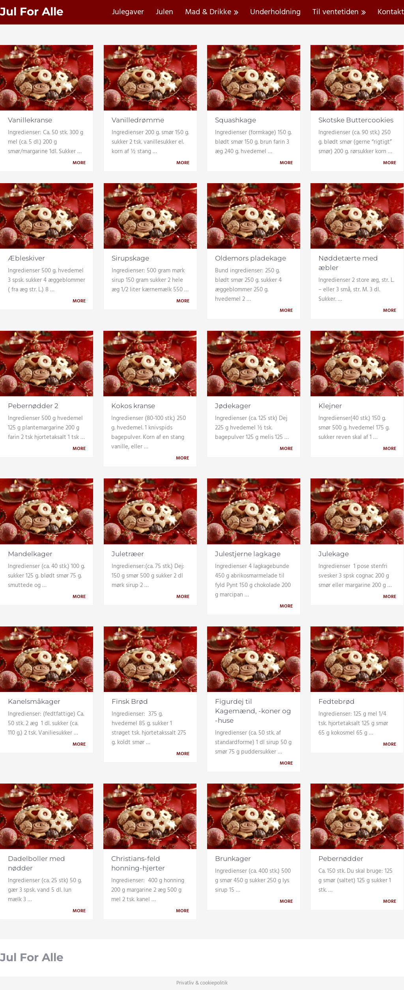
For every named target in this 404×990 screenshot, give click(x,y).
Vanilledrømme (138, 120)
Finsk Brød (130, 701)
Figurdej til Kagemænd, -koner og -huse (253, 711)
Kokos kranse (133, 406)
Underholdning (275, 12)
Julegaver (128, 12)
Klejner (330, 406)
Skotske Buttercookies (355, 120)
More (80, 163)
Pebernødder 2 (33, 406)
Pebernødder (340, 858)
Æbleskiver (26, 258)
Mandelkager (30, 554)
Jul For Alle (32, 11)
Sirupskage (130, 258)
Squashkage (235, 120)
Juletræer (128, 554)
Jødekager (233, 406)
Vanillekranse (30, 120)
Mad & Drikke (208, 12)
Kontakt (391, 12)
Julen (164, 12)
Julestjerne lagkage (248, 554)
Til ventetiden (335, 12)
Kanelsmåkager (34, 701)
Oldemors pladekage (250, 258)
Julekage (333, 554)
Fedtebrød (336, 701)
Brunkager (233, 858)
